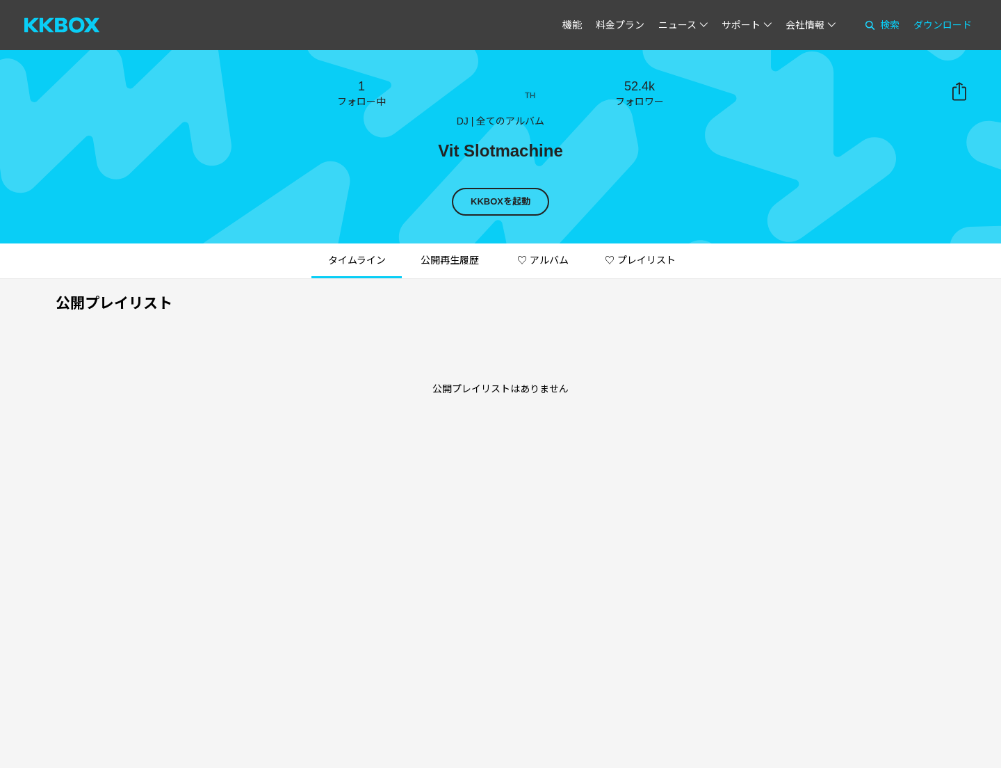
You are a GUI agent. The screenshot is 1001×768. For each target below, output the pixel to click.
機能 (572, 25)
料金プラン (620, 25)
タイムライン (357, 260)
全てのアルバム (510, 121)
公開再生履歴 (450, 260)
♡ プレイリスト (640, 260)
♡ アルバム (543, 260)
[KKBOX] (61, 25)
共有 (959, 92)
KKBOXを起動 (500, 201)
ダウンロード (942, 25)
